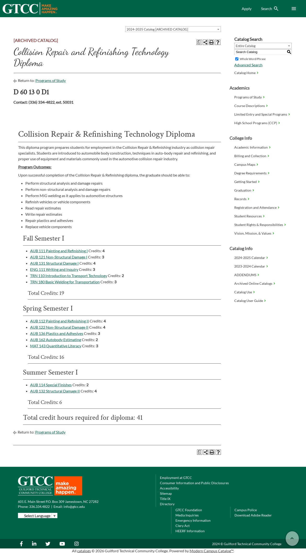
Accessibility (169, 488)
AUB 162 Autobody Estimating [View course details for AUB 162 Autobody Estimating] (55, 339)
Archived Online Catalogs (253, 283)
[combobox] (173, 29)
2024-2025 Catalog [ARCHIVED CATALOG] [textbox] (157, 29)
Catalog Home (245, 73)
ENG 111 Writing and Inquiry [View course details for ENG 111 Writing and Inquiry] (54, 269)
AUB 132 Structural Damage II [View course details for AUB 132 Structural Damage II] (55, 391)
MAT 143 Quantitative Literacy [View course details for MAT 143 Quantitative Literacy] (55, 346)
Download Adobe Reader (253, 515)
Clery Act (182, 526)
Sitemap (166, 493)
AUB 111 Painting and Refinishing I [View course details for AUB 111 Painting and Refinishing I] (59, 250)
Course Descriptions (249, 106)
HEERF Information (190, 531)
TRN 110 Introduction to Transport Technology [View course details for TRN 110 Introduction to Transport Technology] (68, 275)
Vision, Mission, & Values (252, 233)
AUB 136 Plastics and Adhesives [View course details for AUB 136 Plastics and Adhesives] (56, 333)
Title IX (165, 499)
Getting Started (245, 182)
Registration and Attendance (255, 207)
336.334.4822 (39, 507)
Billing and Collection (250, 156)
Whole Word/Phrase (253, 59)
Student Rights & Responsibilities (258, 225)
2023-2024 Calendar (249, 266)
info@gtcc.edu (74, 507)
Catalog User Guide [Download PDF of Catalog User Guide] (248, 301)
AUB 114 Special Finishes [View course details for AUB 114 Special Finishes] (51, 384)
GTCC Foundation (188, 510)
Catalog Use (243, 292)
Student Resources (248, 216)
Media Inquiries (187, 515)
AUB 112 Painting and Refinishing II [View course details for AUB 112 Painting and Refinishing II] (59, 321)
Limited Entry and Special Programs (260, 114)
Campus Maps (244, 164)
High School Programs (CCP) (255, 123)
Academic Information (251, 147)
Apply (246, 8)
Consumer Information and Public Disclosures (194, 483)
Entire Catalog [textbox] (246, 46)
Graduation (242, 190)
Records (240, 199)
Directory (167, 504)
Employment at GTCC (176, 478)
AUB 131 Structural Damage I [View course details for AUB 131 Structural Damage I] (54, 263)
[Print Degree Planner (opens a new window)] (199, 42)
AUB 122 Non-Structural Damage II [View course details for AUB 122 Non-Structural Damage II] (59, 327)
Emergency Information (193, 520)
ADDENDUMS (245, 275)
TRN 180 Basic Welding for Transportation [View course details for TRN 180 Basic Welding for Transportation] (65, 281)
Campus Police (246, 510)
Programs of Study (50, 80)
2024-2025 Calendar (249, 258)
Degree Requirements (250, 173)
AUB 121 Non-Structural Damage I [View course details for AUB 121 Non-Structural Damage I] (58, 257)
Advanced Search (248, 65)
